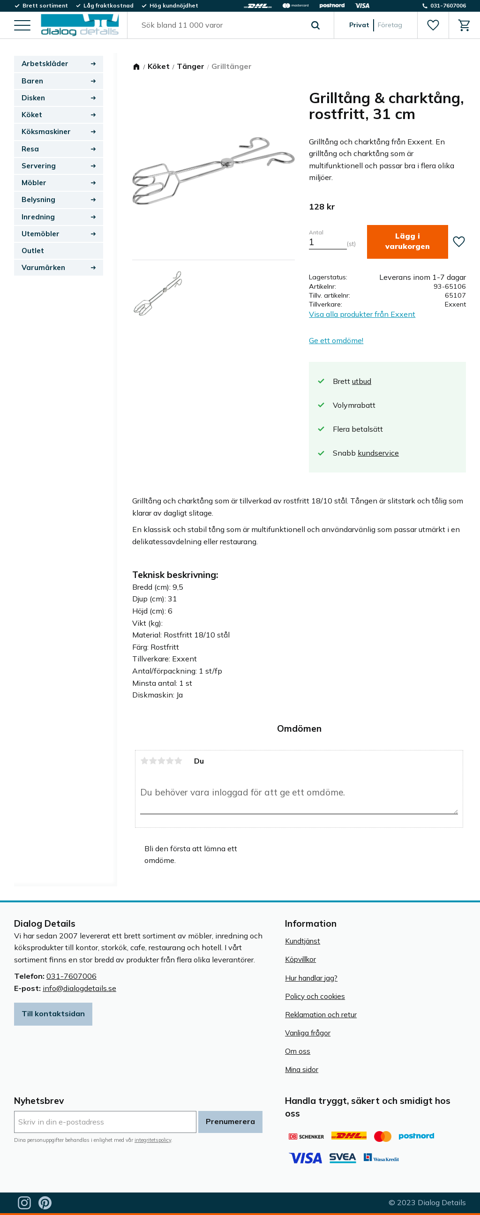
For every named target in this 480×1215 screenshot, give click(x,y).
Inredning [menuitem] (38, 216)
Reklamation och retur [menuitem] (321, 1014)
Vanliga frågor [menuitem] (307, 1032)
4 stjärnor (169, 761)
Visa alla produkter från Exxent (362, 314)
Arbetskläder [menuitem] (45, 63)
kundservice (378, 453)
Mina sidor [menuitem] (301, 1069)
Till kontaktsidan (53, 1013)
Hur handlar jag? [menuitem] (311, 978)
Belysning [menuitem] (38, 199)
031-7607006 (71, 976)
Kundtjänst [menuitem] (302, 941)
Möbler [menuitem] (34, 182)
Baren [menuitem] (32, 80)
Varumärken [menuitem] (43, 267)
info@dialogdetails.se (79, 988)
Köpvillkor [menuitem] (300, 959)
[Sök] (315, 25)
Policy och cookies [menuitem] (315, 996)
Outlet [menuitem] (33, 250)
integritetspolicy (153, 1140)
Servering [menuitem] (39, 165)
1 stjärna (144, 761)
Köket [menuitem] (32, 114)
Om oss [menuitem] (297, 1051)
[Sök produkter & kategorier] (220, 25)
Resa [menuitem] (30, 148)
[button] (22, 26)
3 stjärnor (161, 761)
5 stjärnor (178, 761)
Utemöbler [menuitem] (41, 233)
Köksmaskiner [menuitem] (46, 131)
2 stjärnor (153, 761)
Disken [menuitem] (33, 97)
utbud (361, 381)
